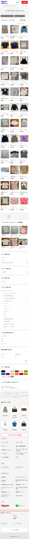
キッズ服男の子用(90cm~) (15, 319)
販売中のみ (4, 20)
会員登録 (25, 2)
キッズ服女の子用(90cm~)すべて (16, 298)
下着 (16, 313)
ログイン (18, 2)
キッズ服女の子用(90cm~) (15, 295)
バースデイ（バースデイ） (7, 16)
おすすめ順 (12, 20)
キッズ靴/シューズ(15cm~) (15, 324)
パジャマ (16, 316)
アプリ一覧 (17, 523)
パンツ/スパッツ (16, 308)
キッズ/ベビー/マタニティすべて (15, 293)
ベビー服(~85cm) (15, 321)
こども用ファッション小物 (15, 326)
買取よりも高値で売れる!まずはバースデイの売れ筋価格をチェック (14, 387)
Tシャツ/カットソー (20, 16)
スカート (16, 306)
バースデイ (14, 272)
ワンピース (16, 311)
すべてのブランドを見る (14, 435)
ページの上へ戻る (14, 529)
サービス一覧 (4, 523)
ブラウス (16, 303)
